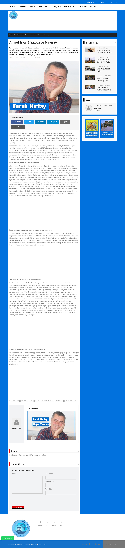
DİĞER (93, 7)
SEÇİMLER (57, 7)
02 (38, 58)
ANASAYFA (13, 7)
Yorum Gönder (18, 507)
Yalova (37, 400)
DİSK (31, 400)
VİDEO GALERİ (69, 7)
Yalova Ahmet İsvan (47, 400)
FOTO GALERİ (83, 7)
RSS (92, 544)
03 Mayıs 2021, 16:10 (15, 58)
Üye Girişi (90, 2)
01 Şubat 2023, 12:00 (103, 57)
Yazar (18, 35)
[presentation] (26, 499)
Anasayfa (12, 35)
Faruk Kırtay (25, 35)
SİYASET (32, 7)
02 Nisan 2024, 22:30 (103, 66)
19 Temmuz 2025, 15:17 (104, 76)
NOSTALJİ (48, 7)
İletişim (97, 544)
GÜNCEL (23, 7)
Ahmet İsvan (15, 400)
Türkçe (100, 2)
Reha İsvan (24, 400)
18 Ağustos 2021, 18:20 (103, 48)
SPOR (40, 7)
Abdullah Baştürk (70, 400)
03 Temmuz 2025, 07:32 (104, 85)
